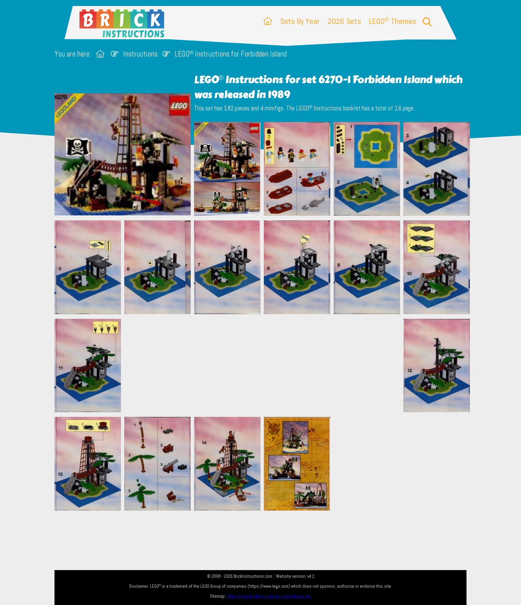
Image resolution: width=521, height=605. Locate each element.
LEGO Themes (392, 21)
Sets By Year (300, 21)
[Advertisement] (264, 365)
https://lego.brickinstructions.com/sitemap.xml (269, 596)
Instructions (140, 54)
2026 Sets (344, 21)
